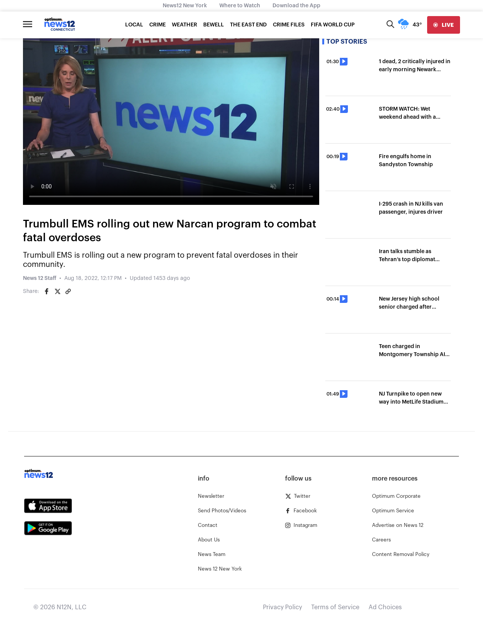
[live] (443, 25)
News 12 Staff (39, 278)
